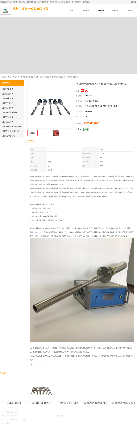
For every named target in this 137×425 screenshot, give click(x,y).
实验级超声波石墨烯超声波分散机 (123, 403)
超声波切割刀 (7, 103)
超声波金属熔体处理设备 (30, 77)
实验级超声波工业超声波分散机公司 (96, 403)
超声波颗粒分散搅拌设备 (41, 403)
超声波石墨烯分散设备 (11, 126)
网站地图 (37, 423)
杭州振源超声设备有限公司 (43, 416)
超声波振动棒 (7, 117)
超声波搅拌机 (7, 94)
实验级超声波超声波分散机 (68, 403)
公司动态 (115, 11)
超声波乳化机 (7, 98)
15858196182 (91, 123)
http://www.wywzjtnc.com (38, 364)
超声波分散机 (7, 89)
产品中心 (86, 11)
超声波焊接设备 (8, 136)
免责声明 (22, 423)
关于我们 (130, 11)
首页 (71, 11)
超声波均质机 (7, 108)
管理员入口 (30, 423)
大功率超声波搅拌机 (14, 403)
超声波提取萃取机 (9, 112)
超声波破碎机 (7, 122)
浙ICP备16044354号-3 (25, 416)
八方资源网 (15, 423)
